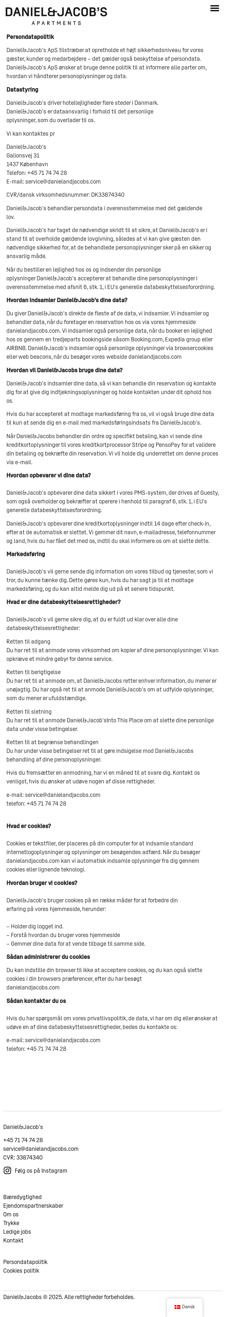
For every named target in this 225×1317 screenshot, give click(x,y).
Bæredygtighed (22, 1204)
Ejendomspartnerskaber (33, 1213)
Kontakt (13, 1248)
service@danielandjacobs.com (41, 1156)
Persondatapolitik (25, 1269)
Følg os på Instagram (41, 1178)
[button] (214, 8)
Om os (11, 1222)
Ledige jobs (17, 1239)
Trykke (11, 1230)
